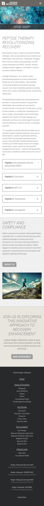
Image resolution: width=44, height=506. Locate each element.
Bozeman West (22, 441)
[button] (40, 3)
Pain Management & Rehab (22, 401)
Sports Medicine (22, 391)
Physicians (22, 411)
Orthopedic (22, 388)
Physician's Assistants (22, 413)
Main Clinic (22, 453)
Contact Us (9, 264)
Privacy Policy (22, 497)
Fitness (22, 396)
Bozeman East (22, 443)
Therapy (22, 393)
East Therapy (22, 430)
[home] (10, 3)
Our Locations (22, 426)
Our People (22, 406)
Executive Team (22, 421)
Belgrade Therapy (22, 438)
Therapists (22, 416)
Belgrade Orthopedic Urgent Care (22, 436)
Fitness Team (22, 419)
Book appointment (22, 356)
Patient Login (22, 449)
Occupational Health (22, 399)
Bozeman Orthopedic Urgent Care (22, 433)
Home (22, 378)
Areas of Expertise (22, 384)
